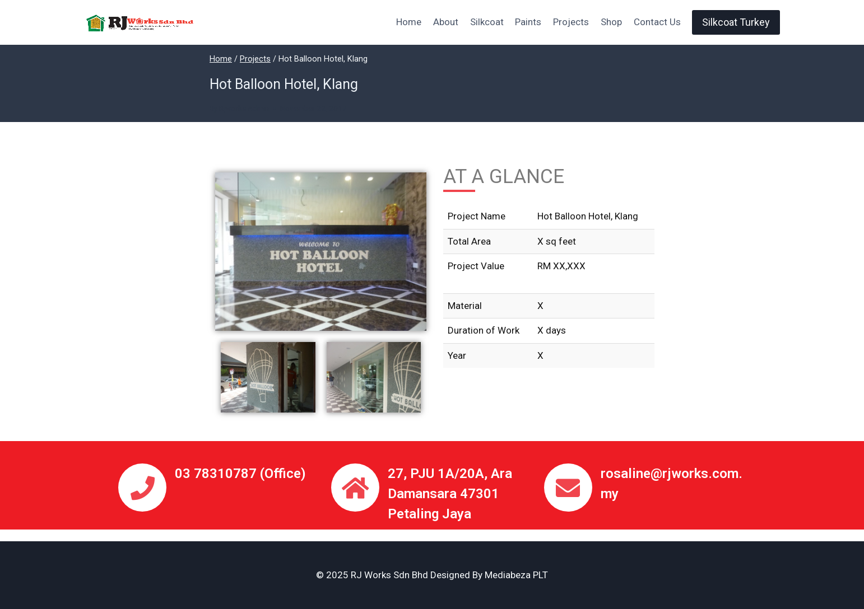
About (445, 21)
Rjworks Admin (244, 108)
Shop (611, 21)
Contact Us (657, 21)
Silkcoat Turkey (736, 22)
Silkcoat (487, 21)
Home (408, 21)
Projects (571, 21)
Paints (528, 21)
